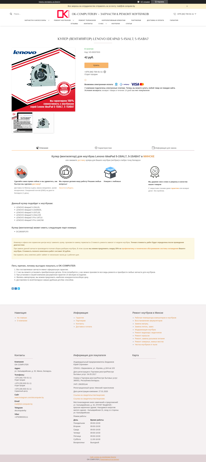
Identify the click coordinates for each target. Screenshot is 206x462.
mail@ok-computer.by (24, 404)
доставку (81, 160)
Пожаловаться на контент (109, 459)
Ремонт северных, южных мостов (149, 342)
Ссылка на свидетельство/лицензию (89, 395)
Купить (96, 65)
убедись (70, 188)
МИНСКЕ (148, 156)
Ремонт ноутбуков (62, 20)
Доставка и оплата (155, 20)
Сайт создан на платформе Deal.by (103, 457)
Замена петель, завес (144, 327)
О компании (22, 321)
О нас (101, 23)
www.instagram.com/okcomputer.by (29, 397)
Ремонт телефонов (87, 20)
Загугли (62, 188)
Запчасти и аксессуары (35, 20)
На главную (22, 318)
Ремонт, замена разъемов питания (150, 339)
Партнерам (136, 20)
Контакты (88, 23)
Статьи (129, 23)
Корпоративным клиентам (113, 20)
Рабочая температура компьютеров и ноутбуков (155, 318)
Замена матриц (141, 324)
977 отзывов (145, 2)
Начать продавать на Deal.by (49, 2)
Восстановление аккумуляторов (148, 321)
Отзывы (74, 23)
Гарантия (174, 20)
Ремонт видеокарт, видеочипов (148, 333)
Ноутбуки (115, 23)
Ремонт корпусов (142, 336)
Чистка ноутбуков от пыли (146, 344)
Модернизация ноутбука (145, 330)
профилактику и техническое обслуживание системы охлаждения (150, 249)
